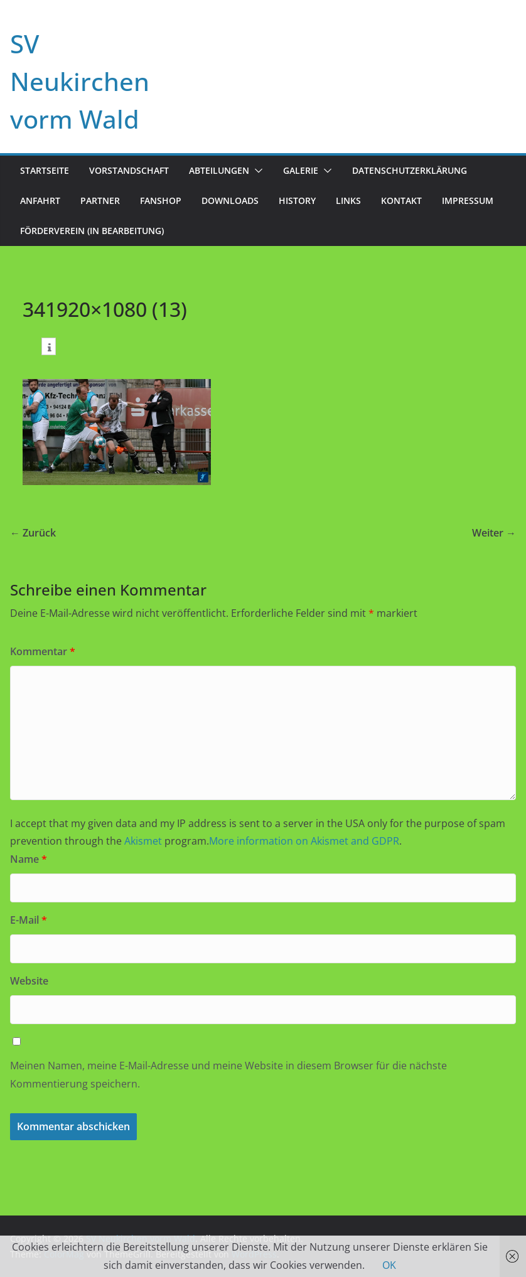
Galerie (300, 170)
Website (29, 981)
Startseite (44, 170)
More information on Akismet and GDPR (304, 841)
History (297, 200)
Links (348, 200)
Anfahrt (40, 200)
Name (28, 859)
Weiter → (494, 533)
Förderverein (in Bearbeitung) (92, 231)
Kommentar (42, 651)
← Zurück (33, 533)
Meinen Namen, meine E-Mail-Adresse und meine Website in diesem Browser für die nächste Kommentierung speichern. (228, 1075)
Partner (100, 200)
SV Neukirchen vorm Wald (79, 81)
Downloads (230, 200)
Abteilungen (219, 170)
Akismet (143, 841)
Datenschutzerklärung (409, 170)
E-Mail (28, 920)
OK (389, 1265)
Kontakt (401, 200)
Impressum (467, 200)
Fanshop (160, 200)
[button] (256, 170)
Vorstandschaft (129, 170)
